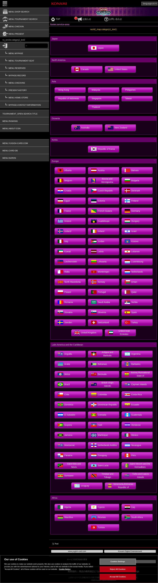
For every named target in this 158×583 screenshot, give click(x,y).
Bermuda (99, 374)
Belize (64, 374)
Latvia (97, 251)
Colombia (99, 395)
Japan (97, 48)
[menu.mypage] (24, 53)
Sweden (65, 322)
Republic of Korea (103, 149)
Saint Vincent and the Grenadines (137, 465)
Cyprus (98, 507)
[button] (24, 85)
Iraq (130, 507)
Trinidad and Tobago (102, 475)
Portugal (98, 292)
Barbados (133, 364)
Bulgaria (132, 181)
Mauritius (65, 517)
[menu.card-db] (24, 150)
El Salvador (66, 415)
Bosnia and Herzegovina (102, 180)
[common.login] (12, 46)
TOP (55, 19)
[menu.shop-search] (24, 11)
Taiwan (128, 98)
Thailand (96, 107)
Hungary (132, 221)
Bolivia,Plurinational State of (137, 374)
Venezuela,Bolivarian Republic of (120, 486)
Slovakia (65, 312)
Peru (130, 455)
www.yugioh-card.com (77, 551)
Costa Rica (133, 395)
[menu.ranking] (24, 121)
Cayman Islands (136, 384)
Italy (63, 241)
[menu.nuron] (24, 158)
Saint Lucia (99, 465)
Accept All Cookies (118, 577)
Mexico (131, 435)
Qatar (131, 292)
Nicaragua (133, 445)
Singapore (96, 98)
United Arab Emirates (119, 332)
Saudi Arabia (100, 302)
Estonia (98, 201)
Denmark (132, 191)
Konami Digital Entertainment (130, 551)
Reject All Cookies (118, 569)
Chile (63, 395)
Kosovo (132, 241)
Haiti (96, 425)
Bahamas (99, 364)
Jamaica (65, 435)
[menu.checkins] (24, 82)
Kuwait (64, 251)
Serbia (131, 302)
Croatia (64, 191)
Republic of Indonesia (68, 98)
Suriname (66, 476)
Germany (132, 211)
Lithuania (99, 262)
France (64, 211)
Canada (81, 69)
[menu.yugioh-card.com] (24, 143)
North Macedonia (69, 282)
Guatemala (133, 415)
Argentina (133, 354)
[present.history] (24, 90)
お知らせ (84, 19)
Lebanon (132, 251)
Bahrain (132, 170)
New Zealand (117, 128)
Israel (131, 231)
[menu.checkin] (24, 26)
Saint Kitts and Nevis (69, 465)
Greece (64, 221)
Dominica (65, 405)
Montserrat (66, 445)
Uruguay (81, 486)
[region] (79, 569)
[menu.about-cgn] (24, 128)
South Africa (134, 517)
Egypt (64, 201)
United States (118, 69)
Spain (131, 312)
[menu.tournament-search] (24, 19)
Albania (65, 170)
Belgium (65, 181)
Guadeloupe (100, 221)
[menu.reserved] (24, 68)
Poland (64, 292)
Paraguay (99, 455)
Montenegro (100, 272)
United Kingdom (85, 333)
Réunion (98, 517)
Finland (131, 201)
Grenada (98, 415)
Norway (98, 282)
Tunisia (98, 527)
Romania (65, 302)
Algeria (64, 507)
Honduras (133, 425)
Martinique (99, 435)
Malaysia (96, 90)
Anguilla (65, 354)
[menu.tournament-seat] (24, 60)
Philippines (130, 90)
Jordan (97, 241)
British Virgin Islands (102, 384)
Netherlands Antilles (104, 445)
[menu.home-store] (24, 97)
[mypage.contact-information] (24, 105)
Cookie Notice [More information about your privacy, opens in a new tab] (64, 569)
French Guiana (101, 211)
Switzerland (100, 322)
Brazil (64, 384)
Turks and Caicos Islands (137, 475)
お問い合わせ (113, 19)
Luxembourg (134, 262)
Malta (64, 272)
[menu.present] (24, 33)
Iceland (64, 231)
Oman (131, 282)
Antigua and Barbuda (102, 354)
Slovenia (98, 312)
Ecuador (132, 405)
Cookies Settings (117, 561)
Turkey (131, 322)
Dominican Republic (104, 405)
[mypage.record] (24, 75)
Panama (65, 455)
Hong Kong (63, 90)
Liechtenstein (67, 262)
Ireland (97, 231)
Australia (81, 128)
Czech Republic (102, 191)
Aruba (64, 364)
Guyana (65, 425)
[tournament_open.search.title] (24, 113)
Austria (98, 170)
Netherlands (134, 272)
